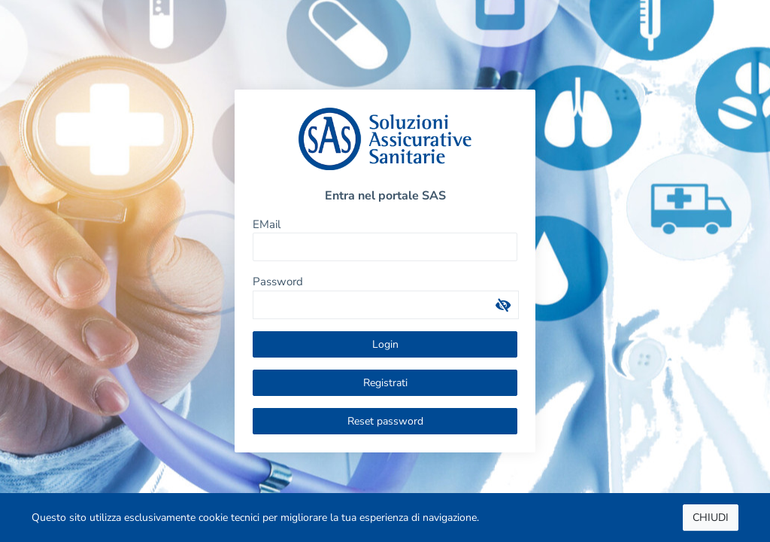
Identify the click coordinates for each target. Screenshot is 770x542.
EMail (266, 224)
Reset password (385, 421)
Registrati (385, 383)
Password (278, 281)
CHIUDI (711, 517)
